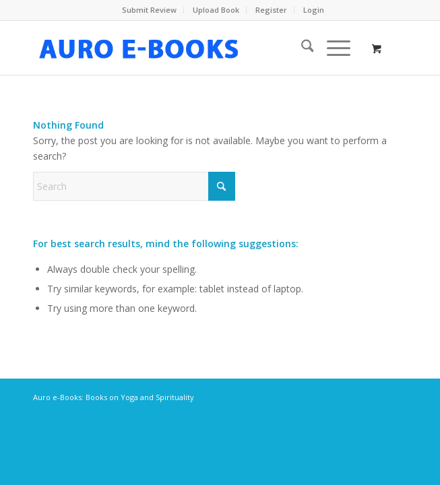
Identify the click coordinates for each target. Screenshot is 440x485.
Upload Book (216, 10)
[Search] (301, 48)
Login (313, 10)
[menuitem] (149, 10)
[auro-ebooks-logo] (182, 48)
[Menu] (331, 48)
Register (271, 10)
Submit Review (149, 10)
